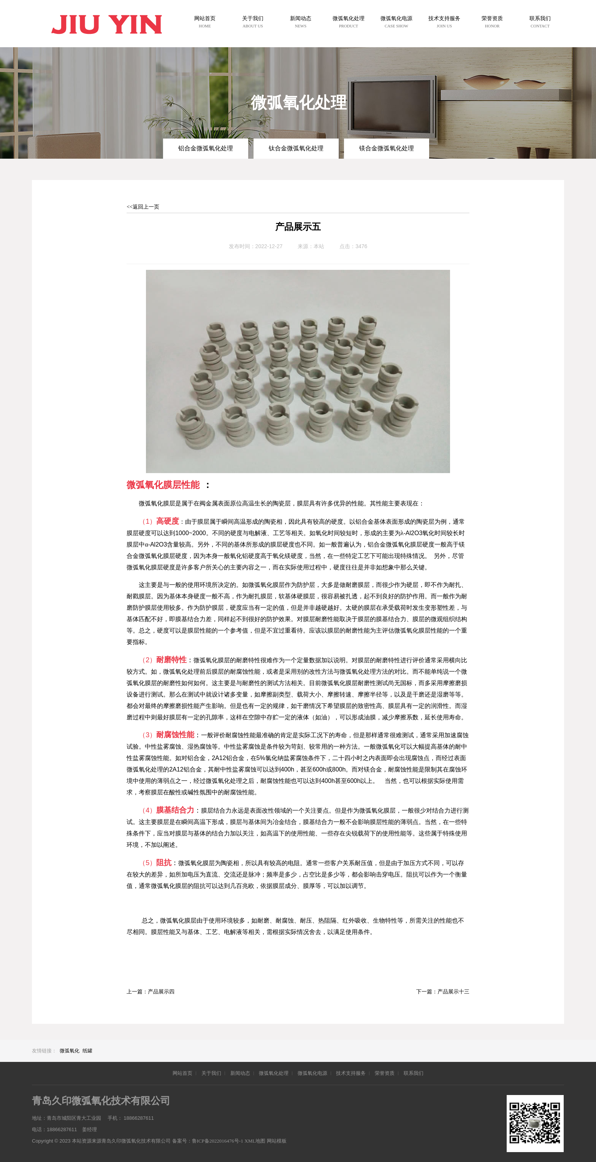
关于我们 (211, 1073)
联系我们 (413, 1073)
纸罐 (87, 1051)
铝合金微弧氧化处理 (205, 148)
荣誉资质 (385, 1073)
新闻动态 (240, 1073)
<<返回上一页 (143, 207)
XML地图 (254, 1141)
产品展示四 (161, 992)
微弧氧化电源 (312, 1073)
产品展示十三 (453, 992)
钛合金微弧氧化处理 (296, 148)
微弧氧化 (69, 1051)
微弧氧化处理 (273, 1073)
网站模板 (277, 1141)
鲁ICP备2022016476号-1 (217, 1141)
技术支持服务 (351, 1073)
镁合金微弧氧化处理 (386, 148)
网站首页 (182, 1073)
